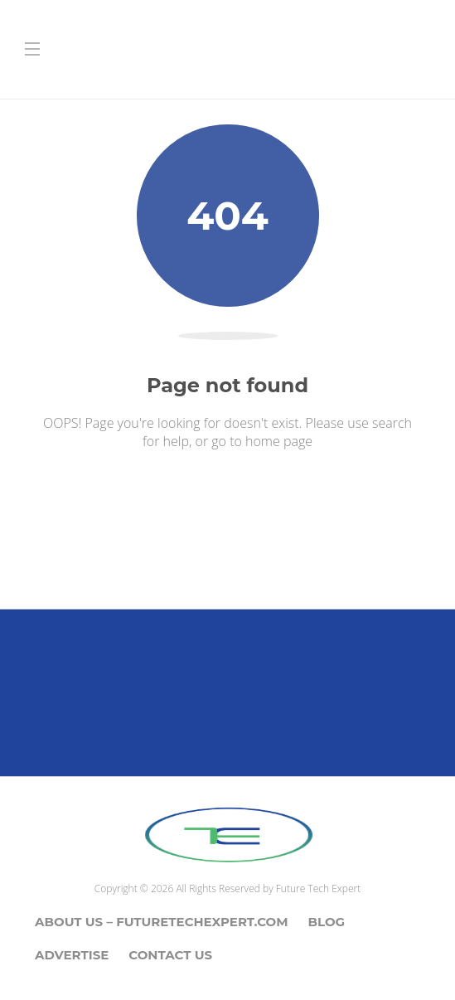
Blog (327, 922)
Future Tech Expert (318, 888)
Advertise (72, 955)
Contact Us (170, 955)
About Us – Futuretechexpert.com (161, 922)
